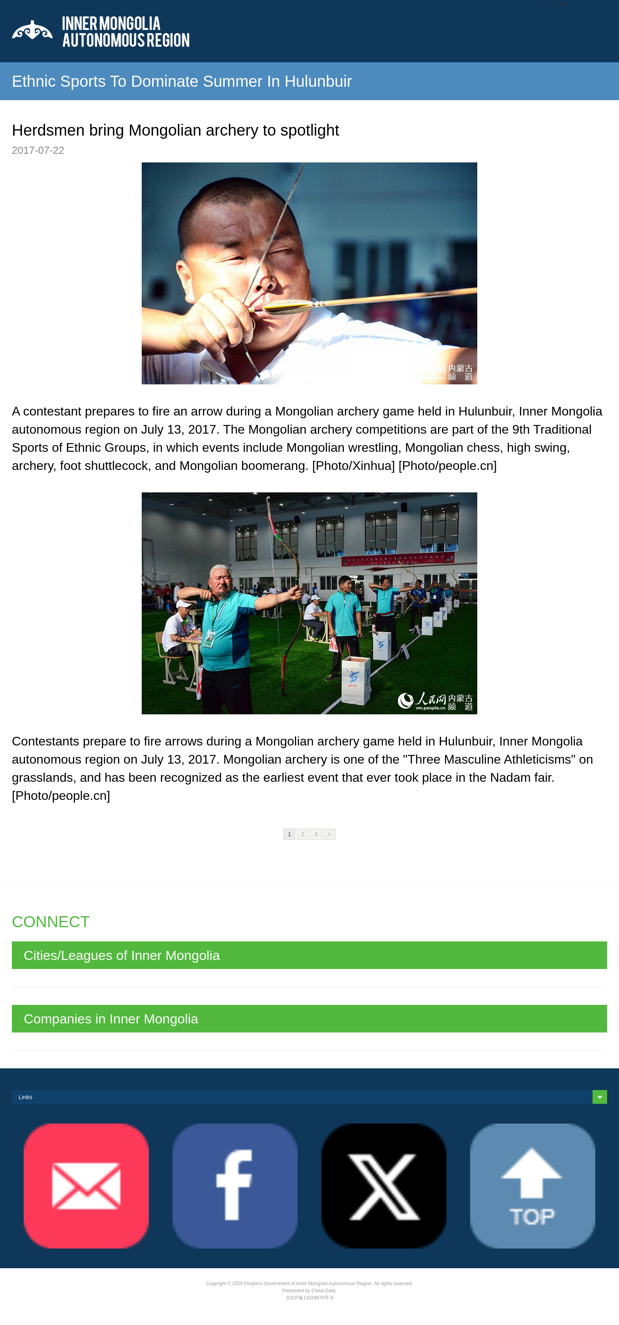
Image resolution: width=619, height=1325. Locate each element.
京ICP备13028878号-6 (309, 1298)
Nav (561, 3)
